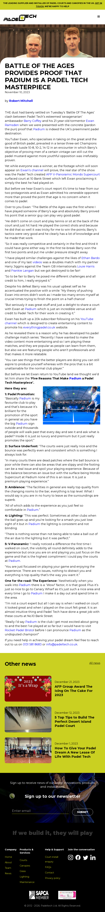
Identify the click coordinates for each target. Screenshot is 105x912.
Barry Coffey (32, 121)
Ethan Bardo (90, 258)
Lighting (24, 876)
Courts (23, 860)
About (8, 862)
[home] (20, 18)
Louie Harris (86, 266)
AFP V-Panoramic (59, 174)
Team (8, 867)
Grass (23, 871)
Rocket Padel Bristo (19, 630)
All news (94, 663)
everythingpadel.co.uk (39, 327)
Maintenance (27, 882)
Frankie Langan (22, 270)
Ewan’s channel (32, 170)
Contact (49, 872)
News (8, 873)
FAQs (48, 867)
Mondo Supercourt (86, 174)
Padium (39, 129)
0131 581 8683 (32, 644)
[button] (99, 16)
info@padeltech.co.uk (61, 644)
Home (8, 857)
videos (38, 262)
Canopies (25, 865)
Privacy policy (52, 878)
